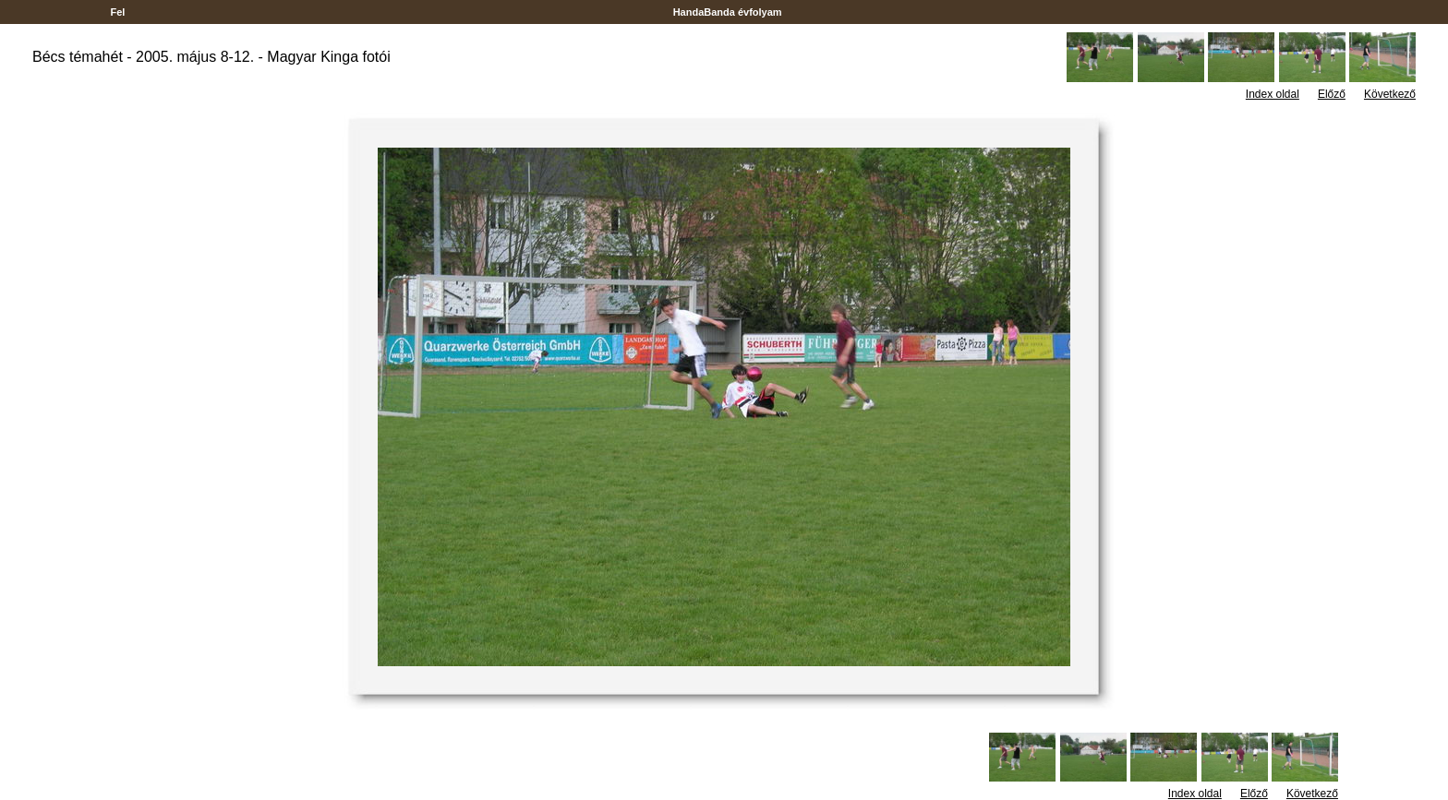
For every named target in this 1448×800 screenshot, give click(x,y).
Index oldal (1272, 94)
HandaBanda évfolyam (728, 12)
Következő (1390, 94)
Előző (1331, 94)
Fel (117, 12)
